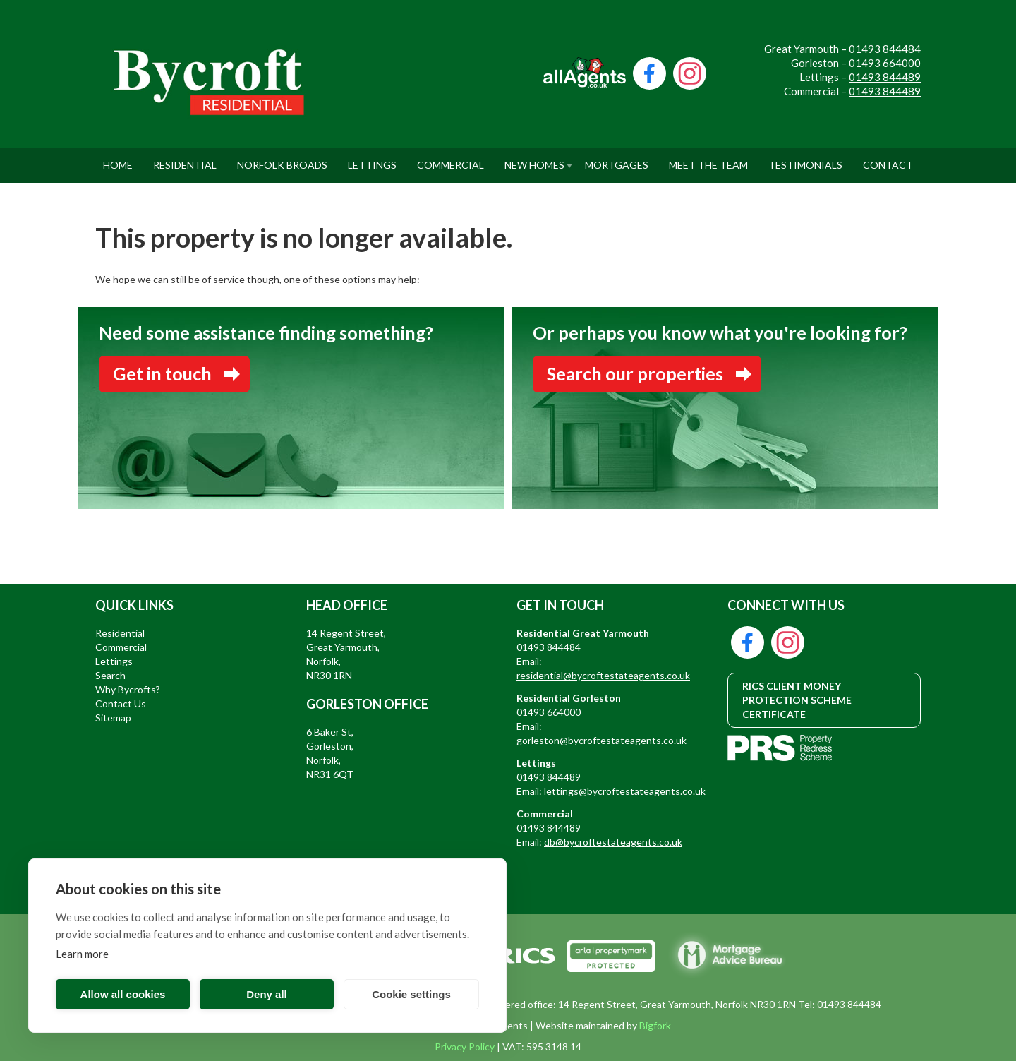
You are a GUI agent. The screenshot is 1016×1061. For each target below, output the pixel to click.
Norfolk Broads (282, 159)
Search (110, 675)
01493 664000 (885, 62)
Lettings (372, 159)
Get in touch (162, 373)
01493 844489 (885, 77)
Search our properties (635, 373)
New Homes (534, 159)
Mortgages (616, 159)
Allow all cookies (123, 994)
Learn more (82, 953)
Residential (184, 159)
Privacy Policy (465, 1047)
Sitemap (113, 718)
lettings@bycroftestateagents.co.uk (625, 791)
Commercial (450, 159)
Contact (888, 159)
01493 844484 (885, 48)
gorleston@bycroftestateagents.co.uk (601, 740)
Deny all (266, 994)
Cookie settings (411, 994)
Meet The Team (708, 159)
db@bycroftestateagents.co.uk (613, 842)
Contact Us (120, 703)
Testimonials (805, 159)
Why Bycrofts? (127, 689)
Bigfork (655, 1025)
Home (117, 159)
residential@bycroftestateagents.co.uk (603, 675)
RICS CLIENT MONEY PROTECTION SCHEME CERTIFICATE (797, 700)
